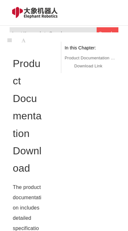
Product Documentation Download (90, 58)
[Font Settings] (23, 40)
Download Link (88, 66)
